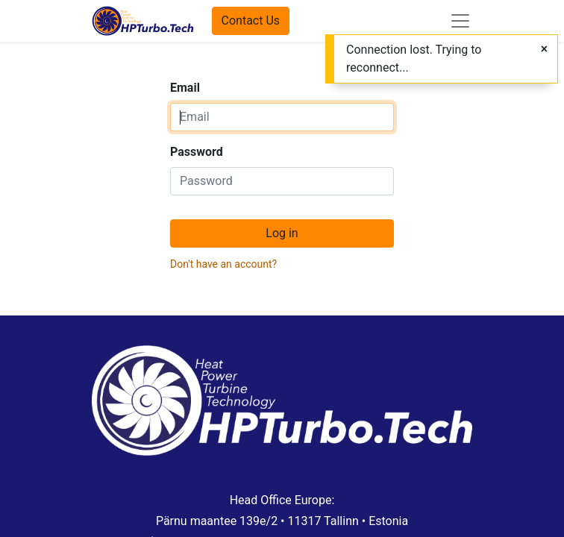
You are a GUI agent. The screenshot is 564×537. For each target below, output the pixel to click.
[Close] (544, 49)
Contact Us (251, 20)
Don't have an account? (223, 264)
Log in (282, 233)
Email (185, 88)
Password (196, 152)
